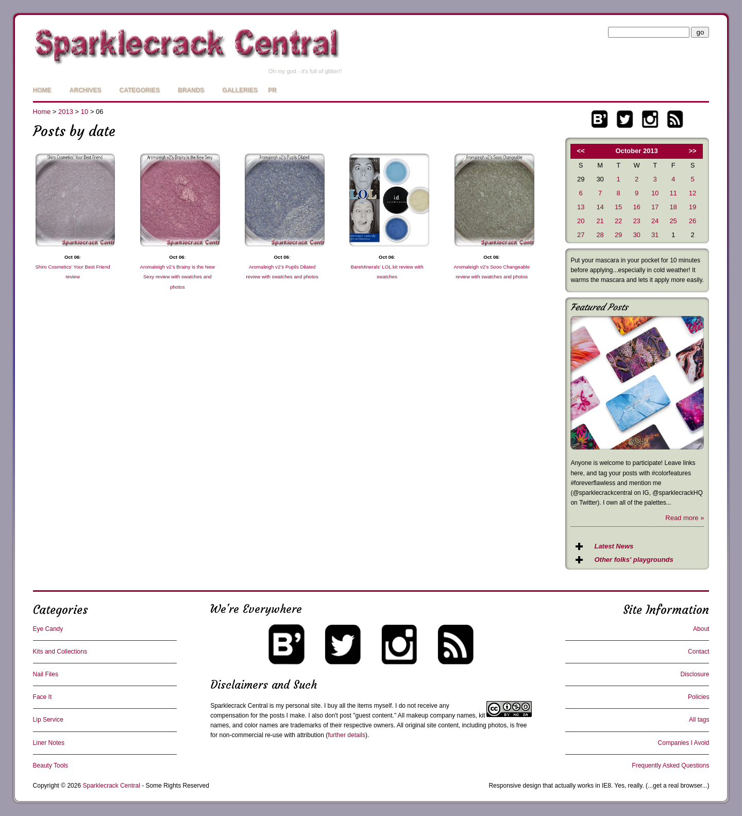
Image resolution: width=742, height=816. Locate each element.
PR (272, 90)
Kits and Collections (60, 651)
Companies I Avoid (684, 742)
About (701, 628)
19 (692, 207)
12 (692, 193)
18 (673, 207)
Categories (140, 90)
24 (655, 221)
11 (673, 193)
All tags (699, 719)
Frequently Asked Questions (670, 765)
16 (636, 207)
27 (580, 235)
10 (84, 111)
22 (618, 221)
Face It (42, 697)
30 (636, 235)
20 (580, 221)
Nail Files (45, 674)
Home (42, 90)
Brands (191, 90)
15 (618, 207)
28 (599, 235)
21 (599, 221)
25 (673, 221)
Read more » (684, 518)
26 (692, 221)
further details (346, 735)
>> (693, 151)
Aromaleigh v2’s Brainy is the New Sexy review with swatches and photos (177, 276)
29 (618, 235)
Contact (698, 651)
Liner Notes (48, 742)
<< (581, 151)
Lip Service (48, 719)
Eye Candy (48, 628)
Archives (86, 90)
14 (599, 207)
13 (580, 207)
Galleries (240, 90)
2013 (65, 111)
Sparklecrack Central (238, 705)
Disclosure (694, 674)
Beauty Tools (51, 765)
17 (655, 207)
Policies (698, 697)
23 (636, 221)
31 (655, 235)
